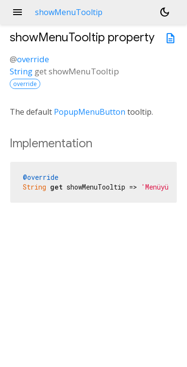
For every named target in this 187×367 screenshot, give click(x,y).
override (33, 59)
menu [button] (17, 12)
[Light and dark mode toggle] (164, 12)
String (21, 71)
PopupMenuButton (89, 111)
